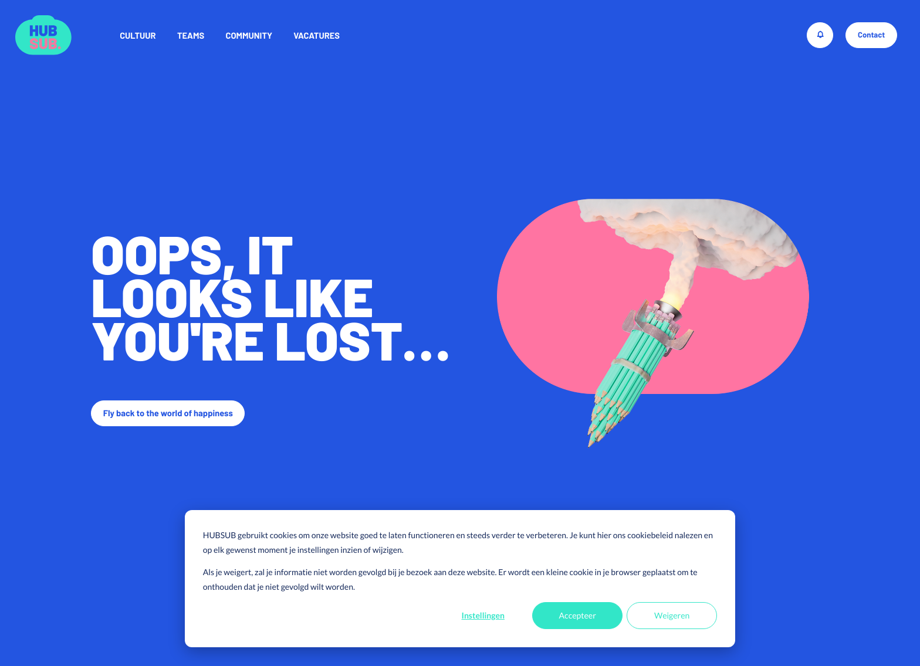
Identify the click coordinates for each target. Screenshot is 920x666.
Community (248, 35)
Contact (871, 34)
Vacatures (316, 35)
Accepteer (577, 615)
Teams (190, 35)
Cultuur (137, 35)
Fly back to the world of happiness (168, 412)
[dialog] (460, 578)
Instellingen (483, 615)
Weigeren (671, 615)
